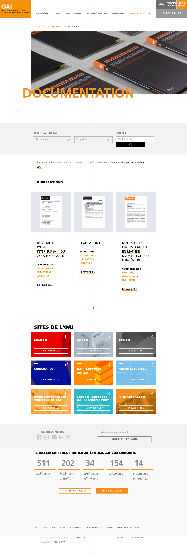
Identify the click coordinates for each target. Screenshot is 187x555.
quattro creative (77, 538)
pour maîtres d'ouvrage (48, 13)
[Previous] (88, 308)
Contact (148, 528)
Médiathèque (136, 13)
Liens (62, 528)
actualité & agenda (97, 13)
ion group (60, 542)
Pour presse (75, 528)
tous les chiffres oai (74, 491)
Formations (118, 13)
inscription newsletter (125, 439)
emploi (160, 4)
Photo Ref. (121, 538)
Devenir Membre (93, 528)
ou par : (122, 133)
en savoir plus (51, 351)
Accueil (41, 26)
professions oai (74, 13)
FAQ (37, 528)
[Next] (99, 308)
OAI (149, 13)
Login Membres (182, 4)
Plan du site (49, 528)
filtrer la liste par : (46, 133)
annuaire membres (171, 4)
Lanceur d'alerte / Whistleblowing (122, 528)
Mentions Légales (140, 538)
